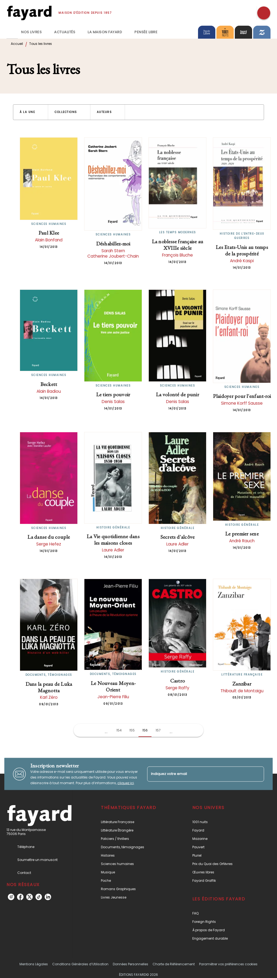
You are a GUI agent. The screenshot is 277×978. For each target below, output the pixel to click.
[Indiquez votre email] (198, 774)
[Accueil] (29, 13)
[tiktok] (38, 897)
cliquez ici (125, 783)
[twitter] (29, 897)
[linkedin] (47, 897)
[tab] (12, 32)
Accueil (17, 43)
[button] (30, 112)
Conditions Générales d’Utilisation (80, 964)
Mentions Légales (33, 964)
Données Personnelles (130, 964)
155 (132, 730)
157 (158, 730)
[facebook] (20, 897)
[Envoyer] (257, 773)
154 (119, 730)
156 (145, 730)
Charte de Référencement (174, 964)
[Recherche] (264, 13)
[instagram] (11, 897)
